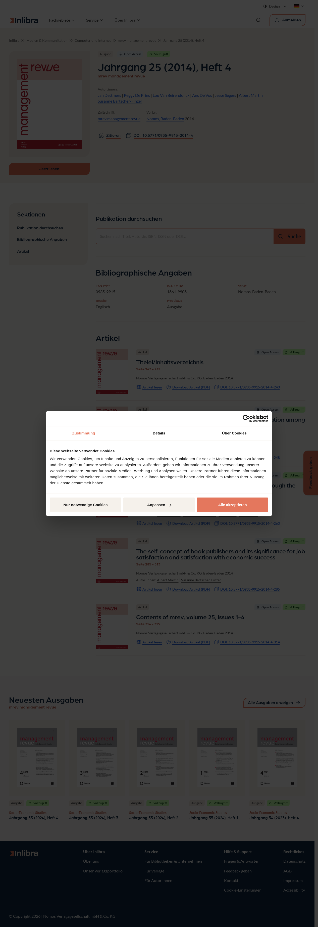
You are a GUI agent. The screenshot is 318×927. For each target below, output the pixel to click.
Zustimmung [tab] (83, 433)
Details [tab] (159, 433)
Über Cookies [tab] (234, 433)
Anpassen (159, 505)
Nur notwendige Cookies (86, 505)
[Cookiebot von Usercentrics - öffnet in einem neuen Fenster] (246, 418)
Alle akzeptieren (232, 505)
